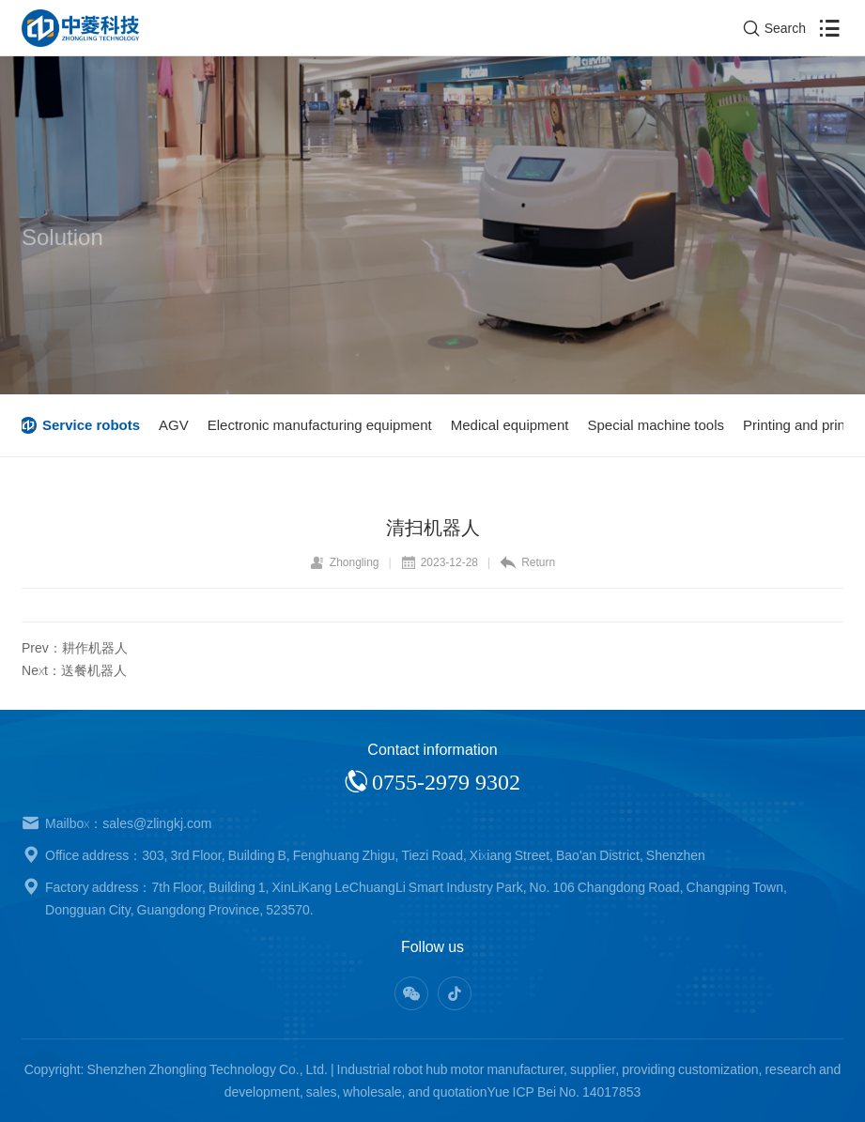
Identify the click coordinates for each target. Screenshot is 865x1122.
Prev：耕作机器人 (75, 647)
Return (527, 562)
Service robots (93, 425)
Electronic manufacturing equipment (321, 425)
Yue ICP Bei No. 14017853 (564, 1092)
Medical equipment (512, 425)
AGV (176, 425)
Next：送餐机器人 (74, 670)
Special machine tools (657, 425)
